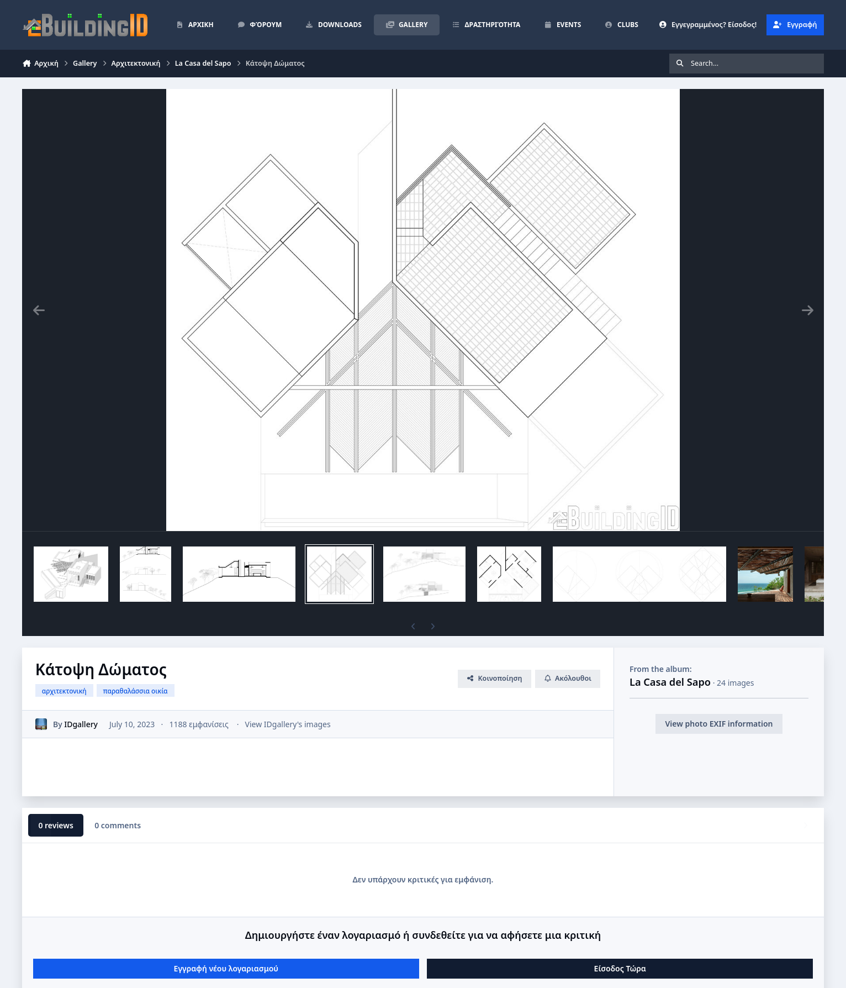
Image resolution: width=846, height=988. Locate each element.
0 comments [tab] (117, 825)
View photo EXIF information (719, 723)
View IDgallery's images (288, 724)
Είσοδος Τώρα (620, 968)
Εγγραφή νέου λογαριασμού (226, 968)
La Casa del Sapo (670, 682)
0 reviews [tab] (55, 825)
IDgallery (81, 724)
